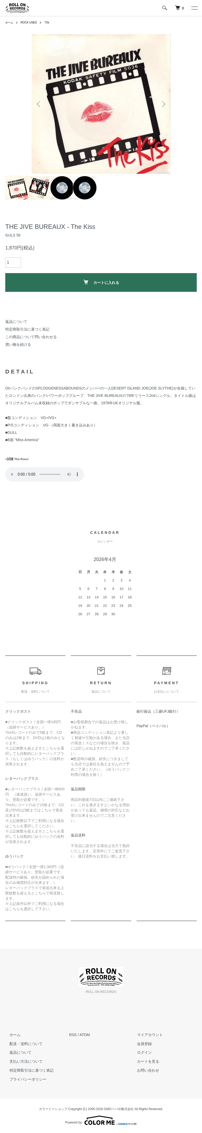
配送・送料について (21, 1044)
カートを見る (144, 1061)
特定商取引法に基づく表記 (27, 329)
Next (163, 104)
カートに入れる (101, 282)
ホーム (10, 22)
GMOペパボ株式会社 (119, 1109)
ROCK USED (31, 22)
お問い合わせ (144, 1070)
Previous (39, 104)
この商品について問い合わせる (31, 337)
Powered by (101, 1120)
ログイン (140, 1053)
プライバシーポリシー (23, 1079)
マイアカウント (146, 1035)
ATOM (84, 1035)
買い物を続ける (18, 344)
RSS (73, 1035)
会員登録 (140, 1044)
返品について (16, 321)
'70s (51, 22)
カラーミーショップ (53, 1109)
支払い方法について (21, 1061)
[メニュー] (194, 8)
